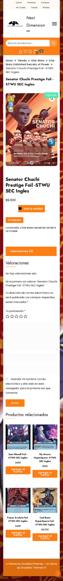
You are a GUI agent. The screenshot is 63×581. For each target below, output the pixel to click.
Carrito (19, 2)
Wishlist (46, 7)
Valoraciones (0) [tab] (22, 251)
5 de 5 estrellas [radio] (25, 316)
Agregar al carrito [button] (18, 470)
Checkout (31, 2)
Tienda (34, 7)
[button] (52, 99)
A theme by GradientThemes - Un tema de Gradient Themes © (31, 566)
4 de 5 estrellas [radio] (21, 316)
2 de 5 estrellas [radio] (12, 316)
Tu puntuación (15, 311)
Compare (45, 2)
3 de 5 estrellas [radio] (16, 316)
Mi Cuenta (20, 7)
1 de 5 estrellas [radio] (7, 316)
